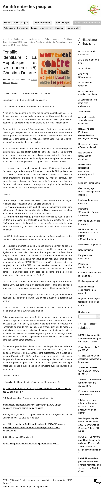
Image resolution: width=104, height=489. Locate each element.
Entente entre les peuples (16, 22)
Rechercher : (85, 312)
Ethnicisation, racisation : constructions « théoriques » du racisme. (86, 171)
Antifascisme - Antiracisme (87, 22)
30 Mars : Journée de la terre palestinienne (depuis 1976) (89, 382)
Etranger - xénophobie (89, 183)
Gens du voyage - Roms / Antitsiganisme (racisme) (89, 191)
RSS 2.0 (43, 486)
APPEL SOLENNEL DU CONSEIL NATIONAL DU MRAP (89, 370)
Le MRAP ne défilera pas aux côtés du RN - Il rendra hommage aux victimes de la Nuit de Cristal (89, 465)
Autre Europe (62, 22)
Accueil (6, 39)
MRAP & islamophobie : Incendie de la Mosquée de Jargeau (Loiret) (89, 338)
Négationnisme (85, 250)
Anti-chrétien (84, 68)
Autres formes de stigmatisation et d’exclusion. (86, 120)
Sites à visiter (73, 28)
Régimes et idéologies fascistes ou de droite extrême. (89, 301)
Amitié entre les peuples (27, 6)
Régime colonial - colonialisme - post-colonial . (87, 290)
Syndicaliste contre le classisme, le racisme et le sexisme (89, 359)
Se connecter (22, 486)
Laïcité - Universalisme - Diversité (47, 28)
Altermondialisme (42, 22)
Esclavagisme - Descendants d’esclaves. (85, 156)
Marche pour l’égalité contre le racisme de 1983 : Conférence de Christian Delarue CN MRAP (88, 425)
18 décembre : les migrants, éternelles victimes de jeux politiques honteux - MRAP (87, 406)
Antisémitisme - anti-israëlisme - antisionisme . (88, 103)
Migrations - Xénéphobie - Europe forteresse (88, 212)
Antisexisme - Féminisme (16, 28)
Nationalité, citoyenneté (89, 244)
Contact (34, 486)
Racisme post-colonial (89, 281)
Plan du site (8, 486)
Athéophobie (84, 111)
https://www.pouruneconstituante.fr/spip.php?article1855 (29, 444)
